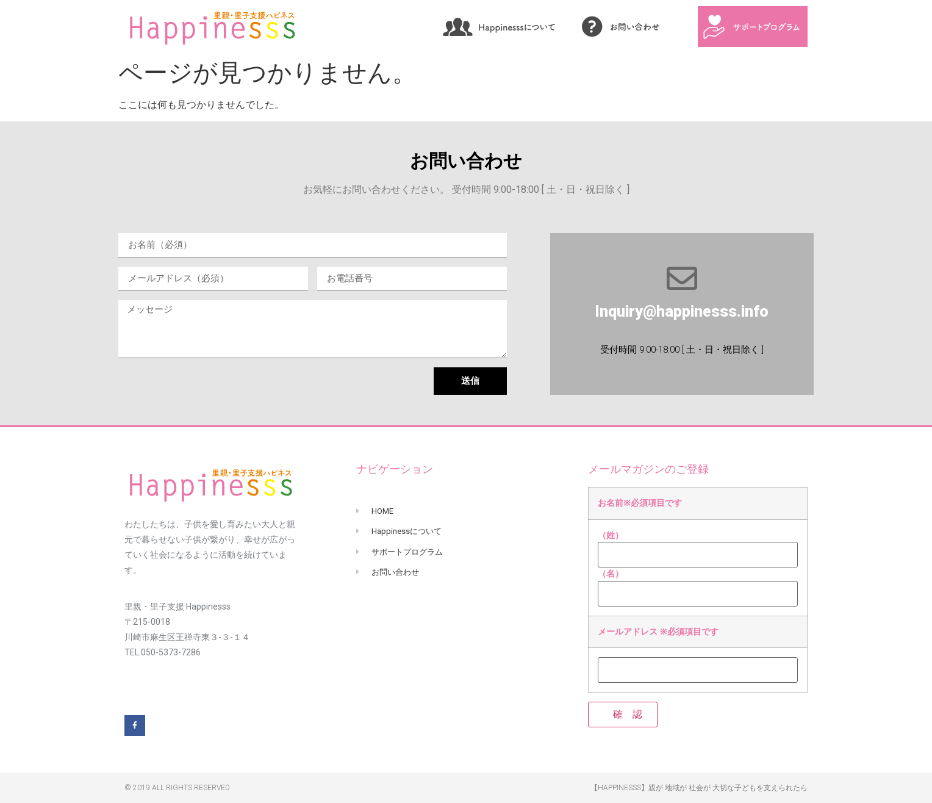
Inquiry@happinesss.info (682, 311)
